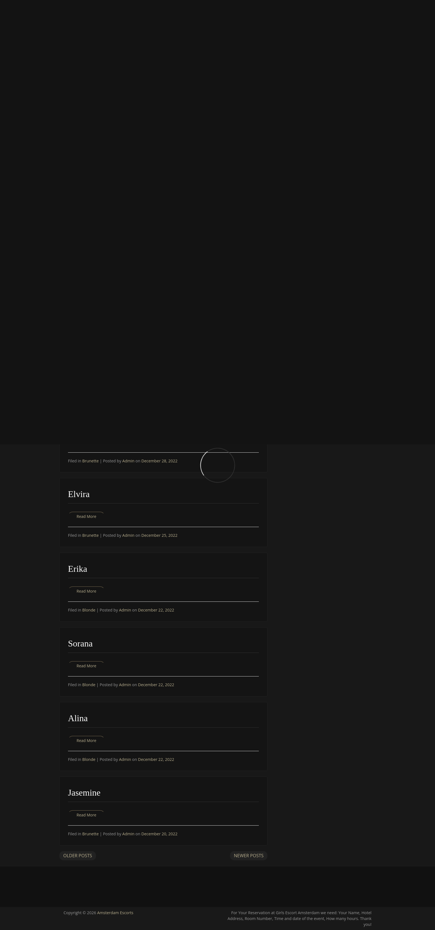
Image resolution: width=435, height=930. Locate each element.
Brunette (90, 460)
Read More (86, 516)
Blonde (88, 610)
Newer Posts (249, 856)
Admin (128, 460)
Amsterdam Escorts (115, 912)
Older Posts (77, 856)
